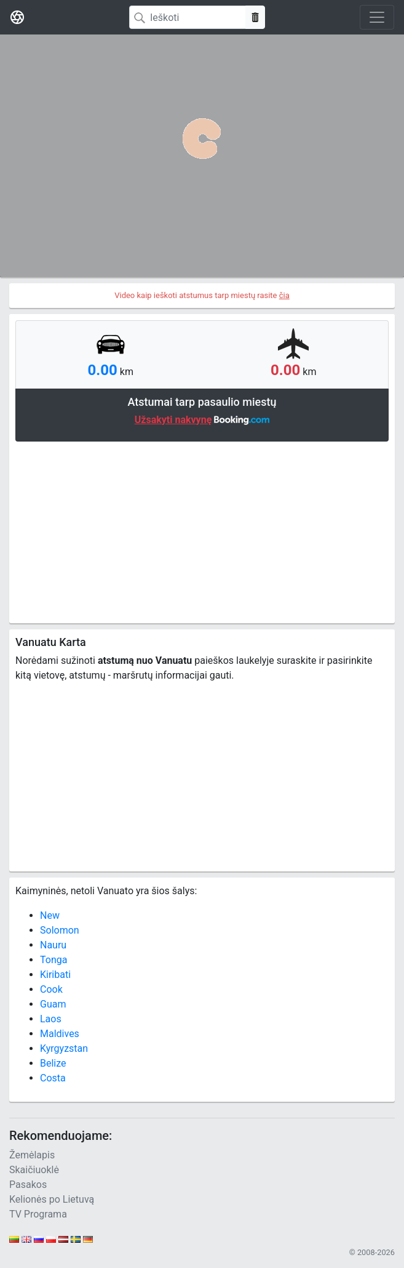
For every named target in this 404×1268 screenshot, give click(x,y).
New (50, 915)
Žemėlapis (32, 1155)
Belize (53, 1063)
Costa (53, 1078)
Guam (53, 1004)
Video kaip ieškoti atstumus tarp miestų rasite (202, 295)
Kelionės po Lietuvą (51, 1199)
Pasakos (28, 1184)
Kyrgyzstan (64, 1048)
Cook (51, 989)
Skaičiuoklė (34, 1170)
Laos (50, 1019)
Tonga (53, 960)
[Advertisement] (202, 531)
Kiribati (55, 974)
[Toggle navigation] (377, 17)
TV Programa (38, 1214)
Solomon (59, 930)
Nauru (53, 945)
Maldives (59, 1034)
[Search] (187, 17)
